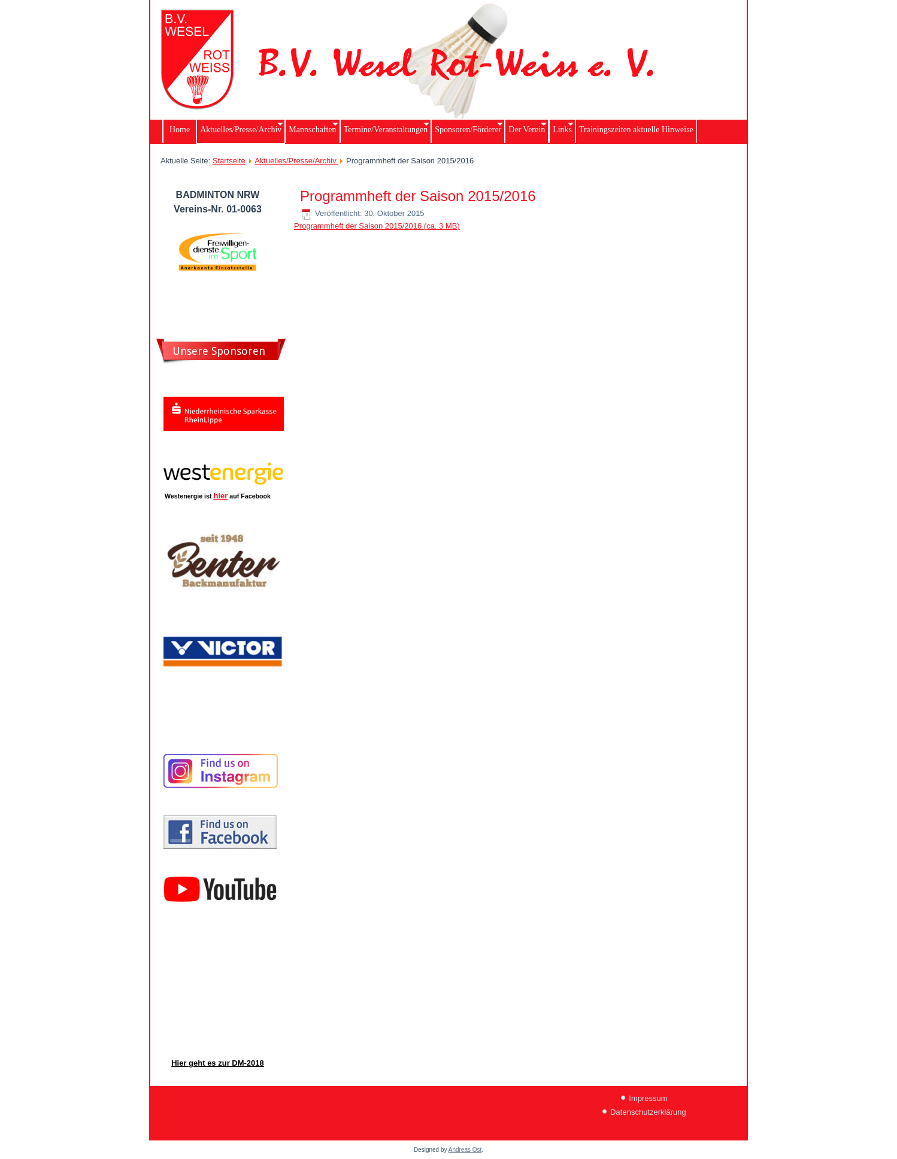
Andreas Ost (465, 1149)
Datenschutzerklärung (648, 1112)
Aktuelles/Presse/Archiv (296, 160)
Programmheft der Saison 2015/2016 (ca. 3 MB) (377, 225)
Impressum (648, 1098)
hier (221, 495)
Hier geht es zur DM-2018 (217, 1062)
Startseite (229, 160)
